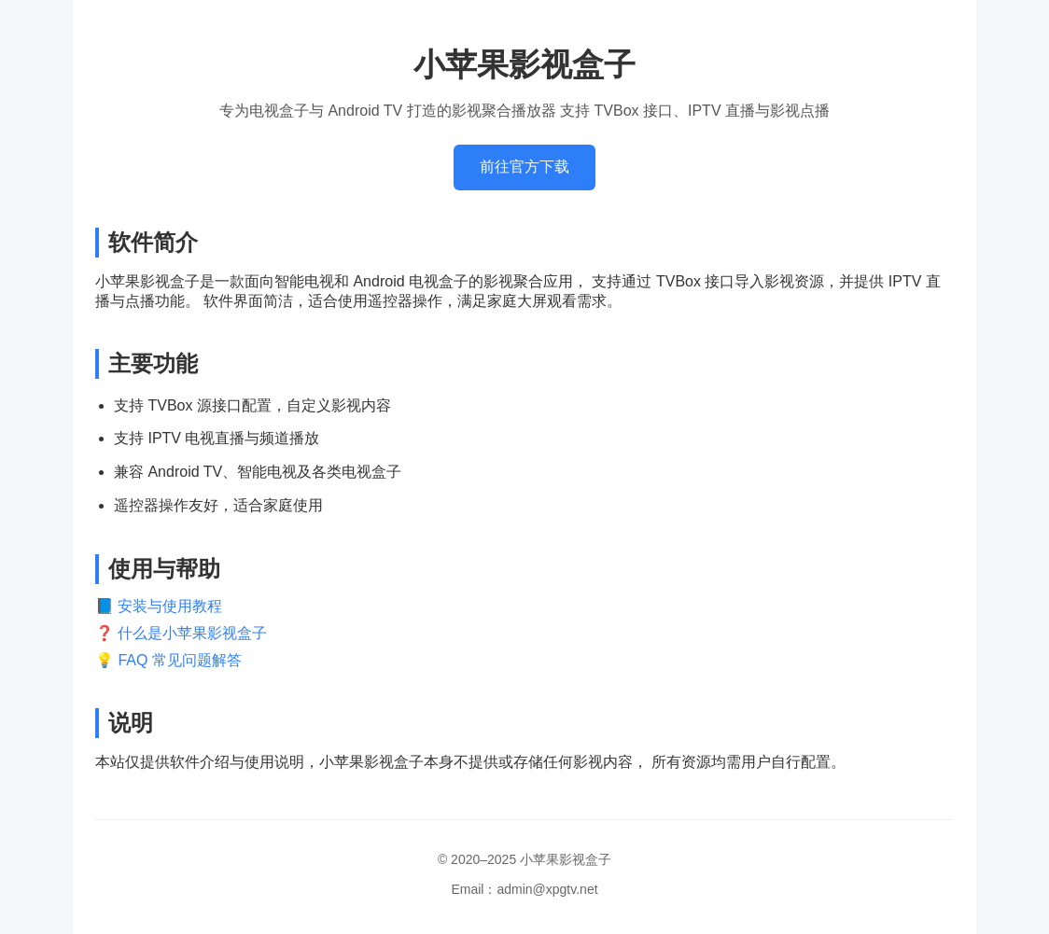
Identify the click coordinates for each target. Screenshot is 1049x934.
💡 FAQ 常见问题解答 (168, 660)
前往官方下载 (524, 166)
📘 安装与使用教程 (158, 606)
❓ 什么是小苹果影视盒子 (181, 633)
